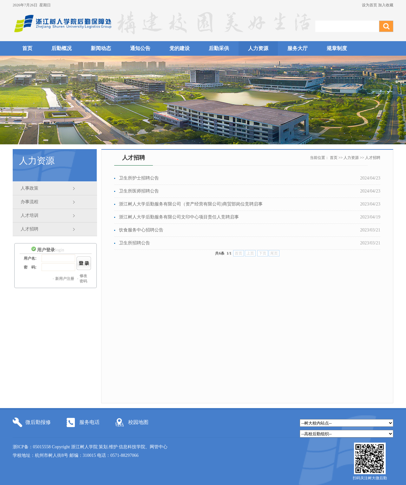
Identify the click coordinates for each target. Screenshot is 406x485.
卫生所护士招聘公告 (139, 178)
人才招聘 (29, 229)
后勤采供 (219, 48)
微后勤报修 (38, 422)
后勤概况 (61, 48)
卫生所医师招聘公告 (139, 191)
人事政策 (29, 188)
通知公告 (140, 48)
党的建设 (179, 48)
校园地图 (138, 422)
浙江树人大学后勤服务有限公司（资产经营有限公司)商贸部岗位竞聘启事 (191, 204)
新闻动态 (101, 48)
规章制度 (337, 48)
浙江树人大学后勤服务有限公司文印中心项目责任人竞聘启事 (179, 217)
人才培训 (29, 215)
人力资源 (258, 48)
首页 (27, 48)
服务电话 (89, 422)
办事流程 (29, 201)
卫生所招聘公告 (134, 243)
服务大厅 (297, 48)
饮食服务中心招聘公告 (141, 230)
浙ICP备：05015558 (32, 446)
